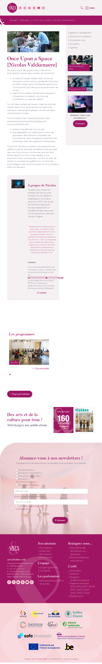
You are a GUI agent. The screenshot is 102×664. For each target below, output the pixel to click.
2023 (80, 594)
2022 (73, 594)
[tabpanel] (29, 353)
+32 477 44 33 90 (16, 570)
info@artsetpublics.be (20, 573)
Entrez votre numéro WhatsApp (29, 498)
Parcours (24, 20)
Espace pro (76, 597)
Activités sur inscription (81, 36)
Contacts (45, 572)
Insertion (45, 552)
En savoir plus (42, 368)
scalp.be (74, 660)
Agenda (73, 47)
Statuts (74, 575)
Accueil (13, 20)
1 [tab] (10, 374)
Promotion (46, 559)
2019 (73, 591)
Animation (46, 555)
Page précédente (20, 395)
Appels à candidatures (80, 33)
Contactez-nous (78, 40)
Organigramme (49, 569)
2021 (86, 591)
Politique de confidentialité (36, 660)
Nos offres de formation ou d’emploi (78, 552)
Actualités (74, 44)
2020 (80, 591)
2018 (91, 588)
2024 (87, 594)
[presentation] (32, 520)
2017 (85, 588)
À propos (75, 572)
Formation (46, 549)
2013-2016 (75, 588)
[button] (82, 7)
